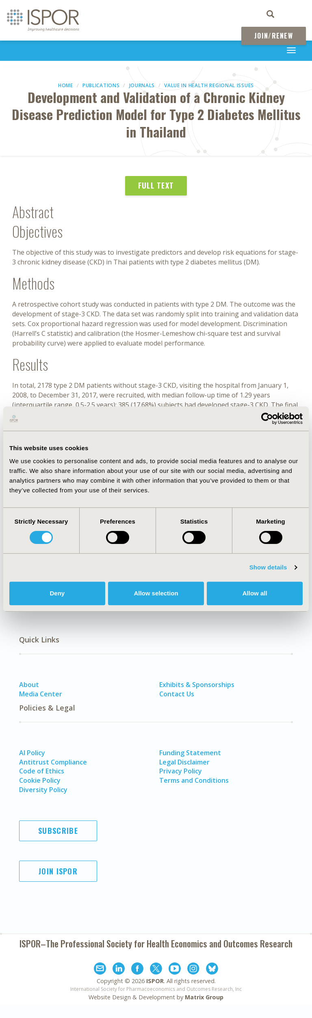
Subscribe (58, 830)
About (29, 684)
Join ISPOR (58, 871)
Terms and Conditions (194, 780)
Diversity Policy (43, 789)
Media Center (40, 693)
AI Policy (32, 752)
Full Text (156, 185)
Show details (268, 567)
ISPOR (155, 981)
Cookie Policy (40, 780)
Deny (57, 593)
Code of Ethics (41, 771)
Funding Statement (190, 752)
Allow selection (156, 593)
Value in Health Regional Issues (209, 85)
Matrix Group (204, 997)
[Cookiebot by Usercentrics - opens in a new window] (267, 418)
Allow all (255, 593)
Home (65, 85)
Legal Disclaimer (184, 762)
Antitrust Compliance (53, 762)
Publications (100, 85)
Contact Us (176, 693)
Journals (142, 85)
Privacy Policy (180, 771)
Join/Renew (273, 36)
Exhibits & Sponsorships (196, 684)
